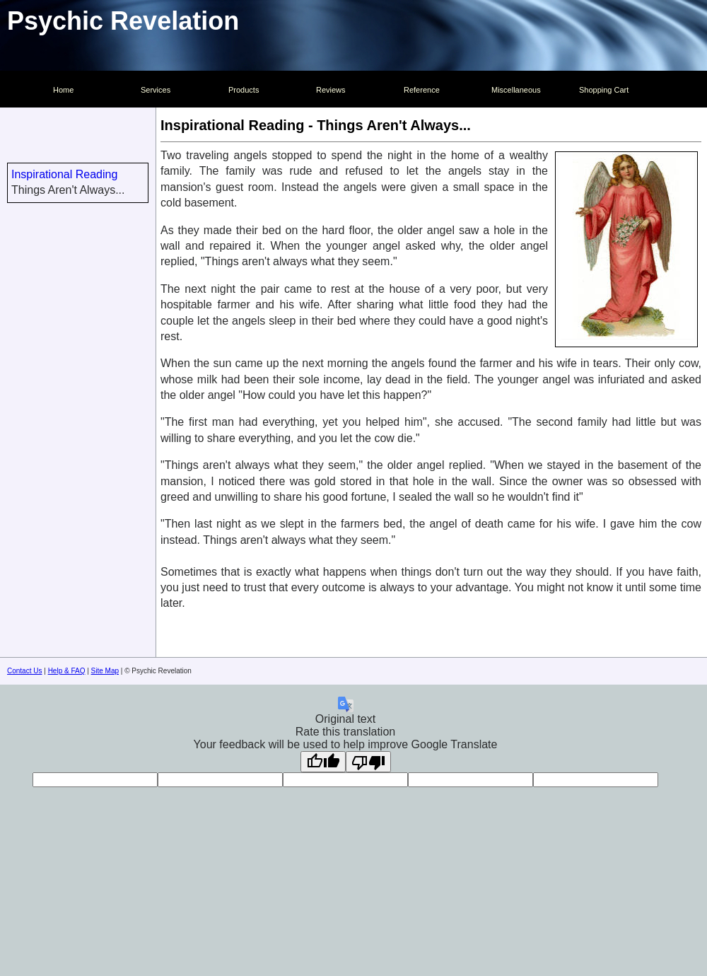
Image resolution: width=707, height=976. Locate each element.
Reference (422, 90)
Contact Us (24, 671)
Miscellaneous (516, 90)
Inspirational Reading (64, 174)
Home (63, 90)
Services (155, 90)
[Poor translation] (368, 761)
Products (243, 90)
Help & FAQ (67, 671)
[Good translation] (323, 761)
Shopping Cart (604, 90)
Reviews (331, 90)
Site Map (105, 671)
